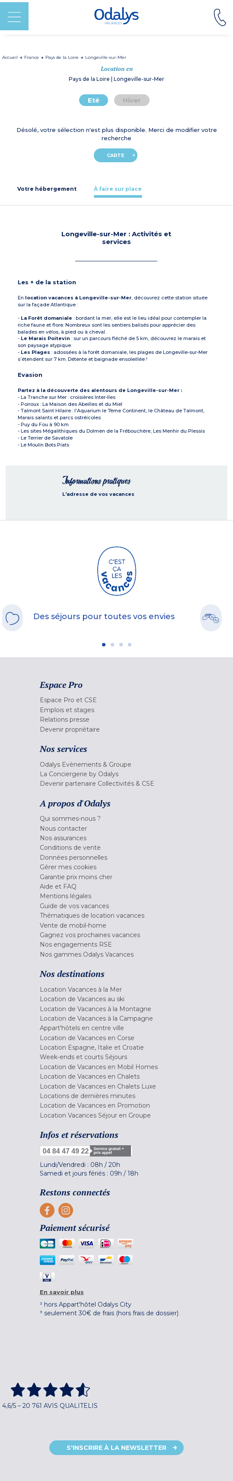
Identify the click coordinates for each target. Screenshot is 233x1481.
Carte (115, 155)
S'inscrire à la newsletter (116, 1448)
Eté (93, 100)
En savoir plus (62, 1291)
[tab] (47, 189)
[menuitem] (117, 700)
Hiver (132, 100)
